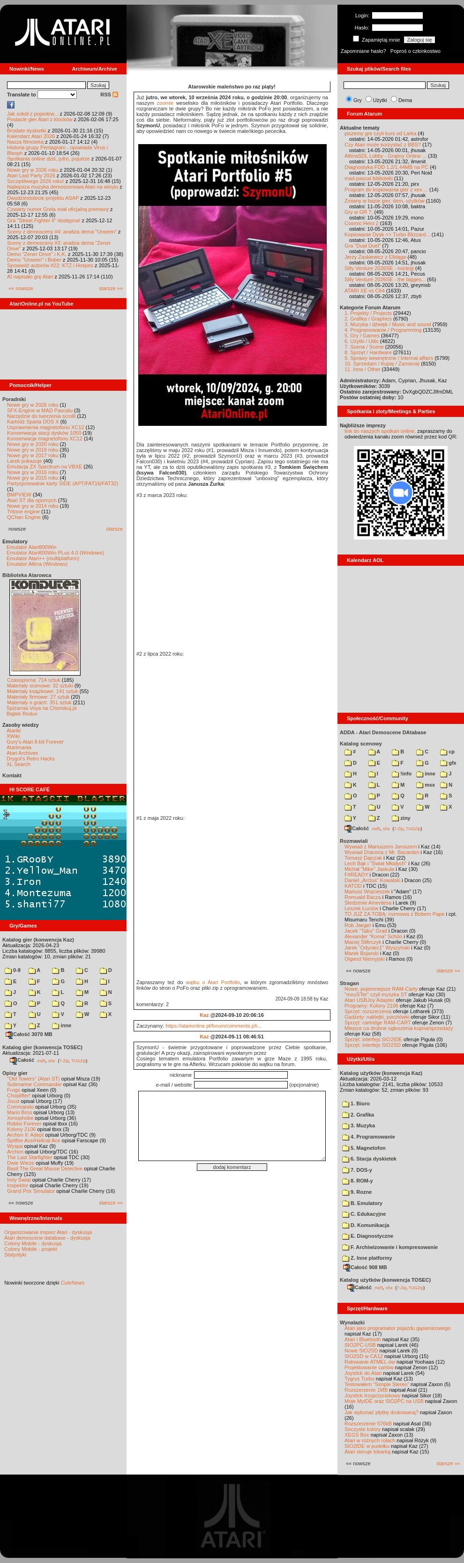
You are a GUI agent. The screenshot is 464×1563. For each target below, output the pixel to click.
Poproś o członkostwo (415, 51)
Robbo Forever (24, 1123)
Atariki (14, 730)
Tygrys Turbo (359, 1378)
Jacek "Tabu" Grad (365, 931)
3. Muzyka (358, 1125)
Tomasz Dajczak (363, 858)
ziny (401, 818)
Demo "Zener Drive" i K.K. (37, 254)
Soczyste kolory (362, 1429)
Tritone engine (23, 511)
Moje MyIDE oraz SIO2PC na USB (384, 1401)
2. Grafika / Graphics (368, 318)
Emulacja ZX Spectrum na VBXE (44, 466)
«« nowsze (20, 288)
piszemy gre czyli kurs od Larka (380, 133)
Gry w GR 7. (358, 212)
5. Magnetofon (364, 1148)
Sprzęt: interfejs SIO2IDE (373, 1039)
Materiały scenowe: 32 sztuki (40, 685)
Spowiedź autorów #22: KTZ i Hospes (50, 265)
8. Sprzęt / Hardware (368, 352)
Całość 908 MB (365, 1267)
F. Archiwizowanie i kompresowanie (390, 1247)
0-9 (13, 970)
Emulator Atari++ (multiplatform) (43, 558)
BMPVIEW (19, 494)
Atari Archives (22, 753)
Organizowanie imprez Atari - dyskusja (48, 1232)
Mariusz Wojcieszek (367, 891)
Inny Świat (19, 1180)
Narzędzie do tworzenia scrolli (41, 416)
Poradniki (14, 399)
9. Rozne (357, 1192)
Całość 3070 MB (29, 1034)
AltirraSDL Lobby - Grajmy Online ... (385, 156)
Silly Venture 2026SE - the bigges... (385, 279)
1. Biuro (356, 1103)
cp (447, 751)
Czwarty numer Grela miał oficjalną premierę (58, 209)
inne (61, 1025)
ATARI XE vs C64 (364, 290)
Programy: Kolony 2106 (371, 1005)
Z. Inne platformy (367, 1258)
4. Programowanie (368, 1136)
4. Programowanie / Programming (382, 330)
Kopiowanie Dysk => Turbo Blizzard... (387, 234)
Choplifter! (18, 1095)
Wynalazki (352, 1322)
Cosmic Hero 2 (361, 223)
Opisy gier (15, 1073)
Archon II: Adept (26, 1135)
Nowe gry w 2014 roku (32, 506)
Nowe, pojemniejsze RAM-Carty (381, 989)
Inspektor (17, 1185)
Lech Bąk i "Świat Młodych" (375, 863)
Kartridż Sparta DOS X (33, 421)
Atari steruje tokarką (367, 1451)
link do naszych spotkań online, (380, 431)
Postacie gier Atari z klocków (39, 119)
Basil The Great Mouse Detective (44, 1168)
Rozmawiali (354, 841)
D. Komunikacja (365, 1225)
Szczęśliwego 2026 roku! (35, 181)
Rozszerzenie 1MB (366, 1390)
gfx (448, 763)
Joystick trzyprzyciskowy (372, 1395)
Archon (15, 1151)
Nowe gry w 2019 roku (32, 450)
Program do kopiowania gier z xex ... (386, 189)
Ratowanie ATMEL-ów (369, 1362)
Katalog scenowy (361, 743)
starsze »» (111, 288)
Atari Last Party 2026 (31, 175)
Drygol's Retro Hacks (31, 758)
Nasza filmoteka (25, 142)
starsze (114, 529)
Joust (13, 1101)
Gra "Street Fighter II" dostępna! (43, 220)
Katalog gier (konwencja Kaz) (38, 939)
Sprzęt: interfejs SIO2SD (372, 1045)
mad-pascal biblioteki (368, 178)
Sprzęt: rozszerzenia (367, 1011)
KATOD (353, 886)
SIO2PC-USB (360, 1345)
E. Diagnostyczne (367, 1236)
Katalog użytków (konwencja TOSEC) (385, 1280)
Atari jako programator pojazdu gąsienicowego (397, 1328)
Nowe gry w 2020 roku (32, 444)
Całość (22, 1060)
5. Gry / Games (362, 335)
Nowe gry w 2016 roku (32, 472)
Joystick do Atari (363, 1373)
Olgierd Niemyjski (364, 959)
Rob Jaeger (357, 925)
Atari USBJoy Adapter (369, 1000)
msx (425, 785)
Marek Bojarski (361, 953)
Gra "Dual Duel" (362, 245)
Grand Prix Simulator (31, 1191)
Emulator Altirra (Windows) (37, 564)
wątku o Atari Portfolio (213, 982)
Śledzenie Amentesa (367, 903)
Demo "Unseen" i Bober (34, 260)
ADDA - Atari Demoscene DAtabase (383, 732)
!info (402, 773)
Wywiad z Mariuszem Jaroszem (380, 846)
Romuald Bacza (362, 897)
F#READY (356, 874)
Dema (405, 100)
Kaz (204, 1015)
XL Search (18, 764)
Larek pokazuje (24, 461)
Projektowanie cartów (369, 1367)
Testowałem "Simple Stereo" (376, 1384)
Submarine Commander (34, 1084)
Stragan (349, 983)
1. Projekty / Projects (368, 313)
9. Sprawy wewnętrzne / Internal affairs (388, 358)
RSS (109, 94)
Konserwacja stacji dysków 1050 (44, 433)
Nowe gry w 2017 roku (32, 455)
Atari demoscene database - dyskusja (47, 1238)
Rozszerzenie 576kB (368, 1423)
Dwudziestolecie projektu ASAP (43, 198)
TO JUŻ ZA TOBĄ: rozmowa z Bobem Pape (394, 914)
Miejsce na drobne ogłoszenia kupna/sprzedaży (398, 1028)
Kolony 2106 (21, 1129)
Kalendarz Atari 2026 (31, 136)
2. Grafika (358, 1114)
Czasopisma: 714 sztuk (33, 680)
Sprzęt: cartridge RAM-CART (377, 1022)
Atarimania (19, 747)
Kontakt (12, 775)
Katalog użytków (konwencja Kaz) (381, 1073)
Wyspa (15, 1146)
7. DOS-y (357, 1170)
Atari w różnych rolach (369, 1440)
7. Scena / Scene (364, 347)
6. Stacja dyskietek (369, 1158)
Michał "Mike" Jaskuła (369, 869)
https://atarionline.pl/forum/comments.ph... (213, 1026)
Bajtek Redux (22, 713)
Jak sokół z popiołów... (32, 114)
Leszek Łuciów (361, 908)
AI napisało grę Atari (30, 276)
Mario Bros (19, 1112)
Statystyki (15, 1254)
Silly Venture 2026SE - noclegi (379, 268)
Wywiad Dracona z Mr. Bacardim (381, 852)
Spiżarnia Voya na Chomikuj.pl (41, 708)
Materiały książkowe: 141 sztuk (42, 691)
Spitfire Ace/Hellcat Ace (33, 1140)
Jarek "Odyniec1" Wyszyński (377, 947)
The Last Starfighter (29, 1157)
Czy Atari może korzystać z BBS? (382, 144)
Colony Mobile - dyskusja (32, 1243)
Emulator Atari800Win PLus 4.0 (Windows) (55, 552)
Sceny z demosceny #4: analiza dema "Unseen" (62, 231)
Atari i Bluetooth (362, 1339)
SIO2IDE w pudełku (366, 1446)
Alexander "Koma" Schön (373, 936)
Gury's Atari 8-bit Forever (35, 742)
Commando (20, 1107)
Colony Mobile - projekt (30, 1249)
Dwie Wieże (20, 1163)
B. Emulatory (362, 1203)
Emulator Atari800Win (31, 547)
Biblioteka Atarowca (27, 575)
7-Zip (64, 1060)
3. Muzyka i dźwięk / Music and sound (387, 324)
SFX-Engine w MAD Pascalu (40, 410)
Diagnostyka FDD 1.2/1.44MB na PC (386, 167)
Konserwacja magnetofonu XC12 (44, 438)
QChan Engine (24, 517)
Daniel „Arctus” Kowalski (372, 880)
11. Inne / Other (362, 369)
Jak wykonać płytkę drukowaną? (381, 1412)
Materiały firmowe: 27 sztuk (38, 697)
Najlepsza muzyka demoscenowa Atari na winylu (62, 187)
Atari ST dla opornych (32, 500)
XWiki (13, 736)
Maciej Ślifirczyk (362, 942)
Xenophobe (20, 1118)
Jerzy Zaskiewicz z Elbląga (375, 257)
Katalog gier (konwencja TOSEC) (42, 1047)
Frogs (13, 1090)
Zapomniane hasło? (363, 51)
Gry (357, 100)
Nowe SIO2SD (361, 1350)
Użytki (380, 100)
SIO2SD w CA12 (363, 1356)
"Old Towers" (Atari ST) (33, 1078)
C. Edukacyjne (364, 1214)
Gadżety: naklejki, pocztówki (376, 1017)
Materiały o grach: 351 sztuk (39, 702)
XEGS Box (356, 1435)
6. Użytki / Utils (361, 341)
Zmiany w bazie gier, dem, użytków (384, 201)
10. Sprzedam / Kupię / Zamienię (381, 363)
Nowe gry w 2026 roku (32, 170)
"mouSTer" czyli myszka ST (375, 994)
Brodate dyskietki (26, 130)
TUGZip (78, 1060)
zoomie (165, 103)
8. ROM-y (357, 1180)
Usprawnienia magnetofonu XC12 (45, 427)
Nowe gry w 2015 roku (32, 478)
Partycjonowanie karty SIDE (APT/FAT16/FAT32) (62, 483)
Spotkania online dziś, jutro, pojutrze (48, 158)
